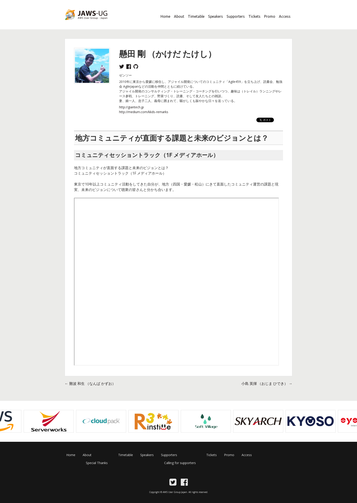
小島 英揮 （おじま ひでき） (266, 383)
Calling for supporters (180, 463)
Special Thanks (97, 463)
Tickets (254, 16)
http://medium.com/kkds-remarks (143, 112)
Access (285, 16)
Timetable (196, 16)
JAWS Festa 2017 (79, 22)
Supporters (236, 16)
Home (165, 16)
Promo (269, 16)
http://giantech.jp (131, 107)
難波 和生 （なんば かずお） (90, 383)
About (179, 16)
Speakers (215, 16)
